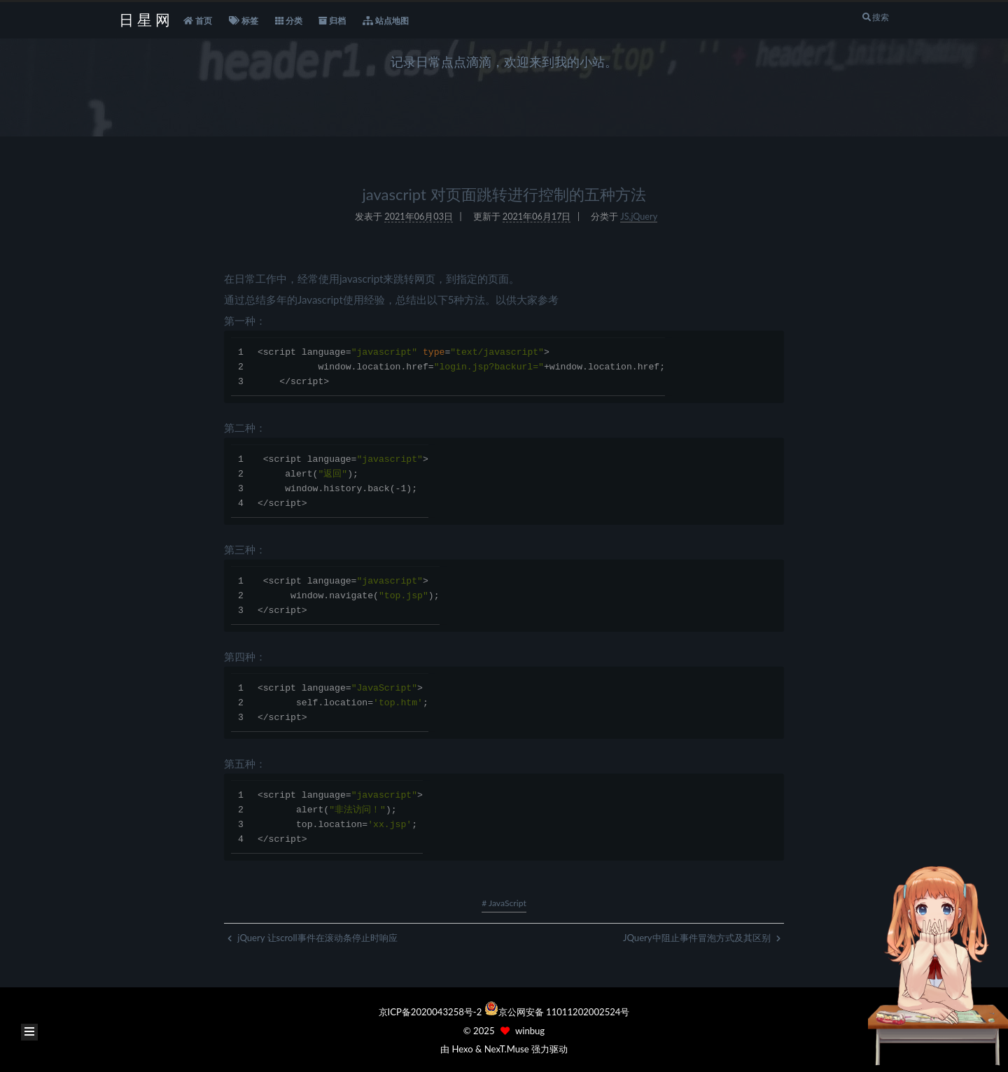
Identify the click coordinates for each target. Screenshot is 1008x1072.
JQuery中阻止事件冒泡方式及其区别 (701, 937)
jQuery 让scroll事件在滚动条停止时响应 (312, 937)
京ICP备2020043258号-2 (431, 1011)
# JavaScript (504, 903)
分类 (288, 21)
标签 (243, 21)
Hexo (461, 1049)
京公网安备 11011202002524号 (564, 1011)
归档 (332, 21)
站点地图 (386, 21)
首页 (197, 21)
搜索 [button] (875, 17)
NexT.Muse (506, 1049)
